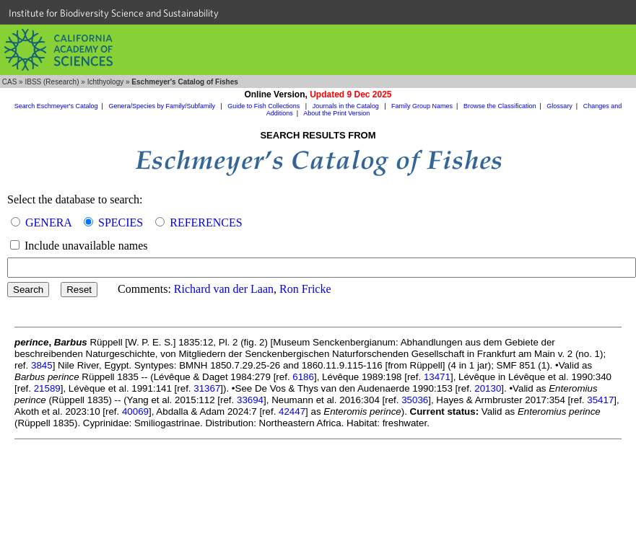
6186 (303, 376)
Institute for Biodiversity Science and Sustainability (114, 13)
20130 (487, 388)
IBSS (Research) (52, 82)
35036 (414, 400)
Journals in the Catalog (347, 106)
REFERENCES (206, 222)
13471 (437, 376)
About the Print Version (336, 113)
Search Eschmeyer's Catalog (56, 106)
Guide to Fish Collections (264, 106)
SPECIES (120, 222)
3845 (42, 365)
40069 (135, 411)
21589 (47, 388)
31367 (206, 388)
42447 (292, 411)
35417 (600, 400)
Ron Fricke (305, 289)
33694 (250, 400)
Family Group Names (422, 106)
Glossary (559, 106)
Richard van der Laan (224, 289)
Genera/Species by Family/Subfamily (162, 106)
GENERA (48, 222)
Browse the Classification (499, 106)
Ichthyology (105, 82)
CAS (9, 82)
